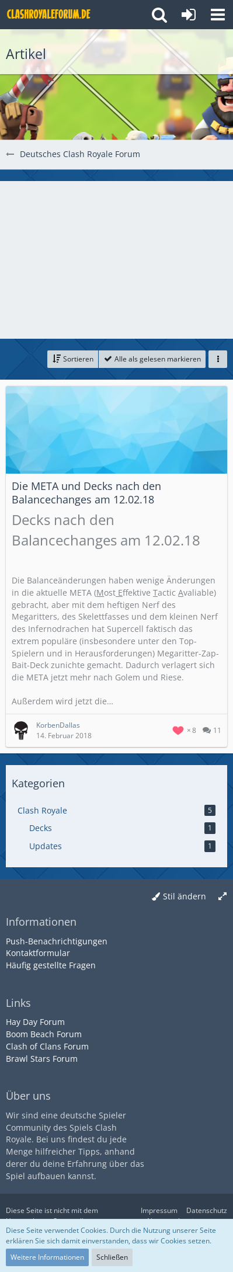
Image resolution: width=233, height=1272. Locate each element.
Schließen (112, 1257)
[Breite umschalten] (222, 897)
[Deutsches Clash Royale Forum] (50, 14)
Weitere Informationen (47, 1257)
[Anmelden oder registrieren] (188, 14)
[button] (217, 14)
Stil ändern (184, 896)
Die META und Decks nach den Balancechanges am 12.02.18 (86, 492)
